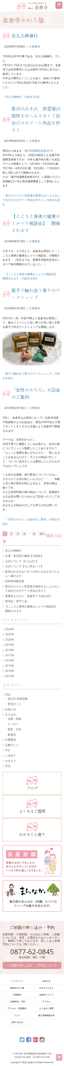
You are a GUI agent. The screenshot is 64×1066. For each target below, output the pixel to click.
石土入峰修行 (24, 35)
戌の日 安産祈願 (17, 699)
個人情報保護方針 (46, 1015)
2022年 (9, 634)
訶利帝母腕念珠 (14, 581)
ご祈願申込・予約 (17, 1001)
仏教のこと (12, 745)
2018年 (9, 650)
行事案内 (34, 46)
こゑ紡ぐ (10, 755)
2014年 (9, 671)
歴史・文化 (14, 729)
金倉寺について (46, 994)
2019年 (9, 645)
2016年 (9, 660)
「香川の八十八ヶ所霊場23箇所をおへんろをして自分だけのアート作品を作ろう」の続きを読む (31, 200)
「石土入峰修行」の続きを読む (22, 97)
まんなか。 (12, 714)
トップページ (17, 981)
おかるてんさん (46, 987)
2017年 (9, 655)
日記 (8, 694)
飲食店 (12, 734)
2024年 (9, 629)
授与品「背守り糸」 (17, 601)
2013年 (9, 676)
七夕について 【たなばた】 (22, 561)
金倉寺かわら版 (17, 987)
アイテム (46, 1001)
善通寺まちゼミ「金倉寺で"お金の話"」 (29, 596)
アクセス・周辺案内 (17, 1008)
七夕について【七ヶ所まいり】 (24, 566)
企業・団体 (14, 719)
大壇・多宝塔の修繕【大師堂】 (24, 556)
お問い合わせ (17, 1022)
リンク (17, 1015)
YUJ (7, 750)
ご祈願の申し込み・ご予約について (32, 965)
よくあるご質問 (32, 806)
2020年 (9, 639)
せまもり (10, 761)
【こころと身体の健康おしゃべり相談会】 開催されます (35, 223)
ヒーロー (13, 724)
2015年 (9, 666)
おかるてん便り (32, 829)
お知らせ (10, 709)
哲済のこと (14, 704)
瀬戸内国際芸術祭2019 (38, 151)
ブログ (32, 783)
